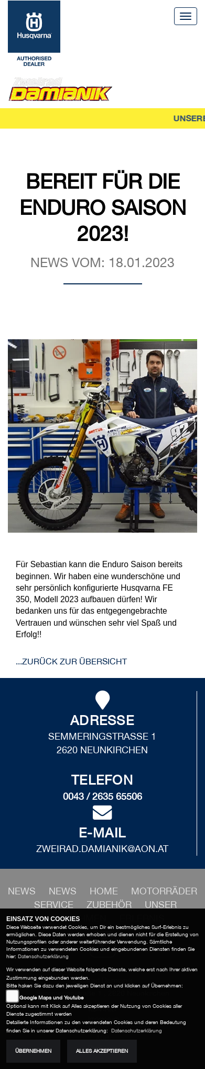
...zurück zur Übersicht (71, 661)
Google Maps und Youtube (51, 998)
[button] (64, 891)
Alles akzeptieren (102, 1051)
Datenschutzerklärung (43, 956)
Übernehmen (33, 1051)
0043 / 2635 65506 (102, 796)
